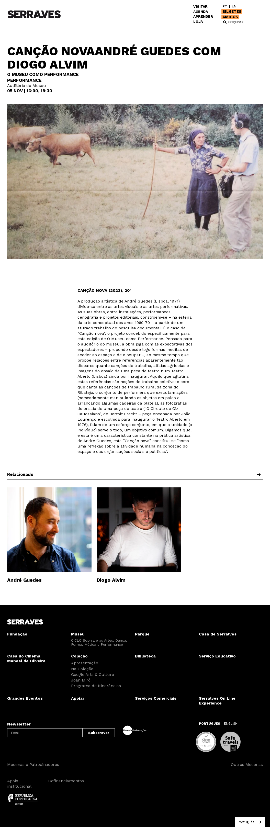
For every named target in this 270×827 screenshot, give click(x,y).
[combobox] (250, 822)
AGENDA (200, 11)
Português (246, 822)
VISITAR (200, 6)
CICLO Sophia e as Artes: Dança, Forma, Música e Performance (99, 642)
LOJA (198, 21)
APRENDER (203, 16)
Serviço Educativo (217, 656)
